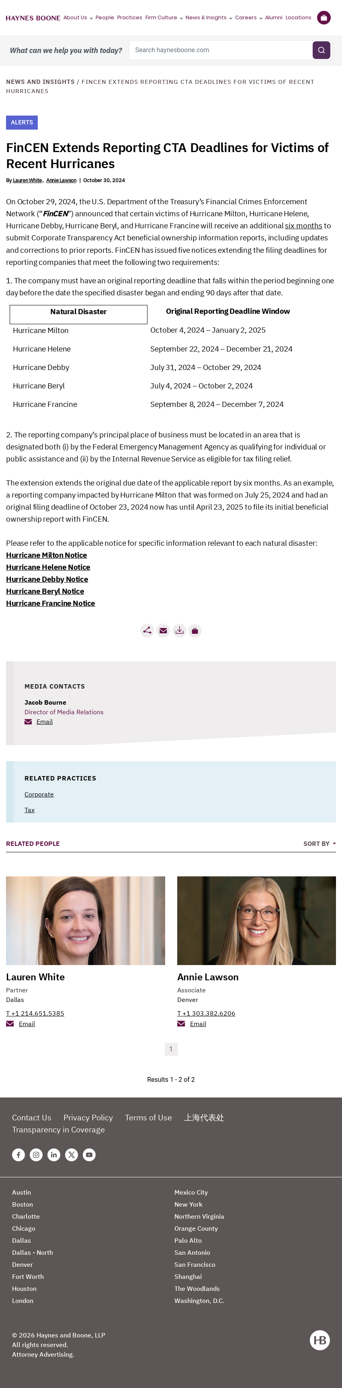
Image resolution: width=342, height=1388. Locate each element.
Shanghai (188, 1276)
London (22, 1301)
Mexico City (191, 1192)
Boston (22, 1204)
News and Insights (40, 81)
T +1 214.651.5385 (35, 1013)
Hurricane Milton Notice (46, 555)
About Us (75, 17)
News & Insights (206, 17)
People (105, 17)
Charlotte (26, 1216)
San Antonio (192, 1252)
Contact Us (31, 1117)
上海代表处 (204, 1117)
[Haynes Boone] (33, 17)
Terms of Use (148, 1117)
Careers (246, 17)
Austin (21, 1192)
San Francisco (194, 1264)
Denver (187, 1000)
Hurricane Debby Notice (47, 579)
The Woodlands (197, 1288)
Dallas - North (32, 1252)
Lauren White (27, 180)
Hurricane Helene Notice (48, 567)
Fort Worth (28, 1276)
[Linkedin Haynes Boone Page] (53, 1154)
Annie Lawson (61, 180)
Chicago (23, 1228)
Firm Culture (161, 17)
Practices (129, 17)
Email (45, 721)
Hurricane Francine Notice (50, 603)
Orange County (196, 1228)
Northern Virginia (199, 1216)
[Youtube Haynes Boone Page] (89, 1154)
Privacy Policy (88, 1117)
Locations (298, 17)
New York (188, 1204)
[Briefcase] (324, 17)
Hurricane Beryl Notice (45, 591)
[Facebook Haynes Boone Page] (18, 1154)
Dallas (15, 1000)
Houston (24, 1288)
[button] (195, 631)
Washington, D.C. (199, 1301)
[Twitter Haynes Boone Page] (71, 1154)
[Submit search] (321, 50)
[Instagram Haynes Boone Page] (36, 1154)
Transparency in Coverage (58, 1129)
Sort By (317, 843)
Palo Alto (188, 1240)
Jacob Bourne (45, 702)
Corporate (39, 794)
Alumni (274, 17)
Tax (30, 810)
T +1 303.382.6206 (206, 1013)
